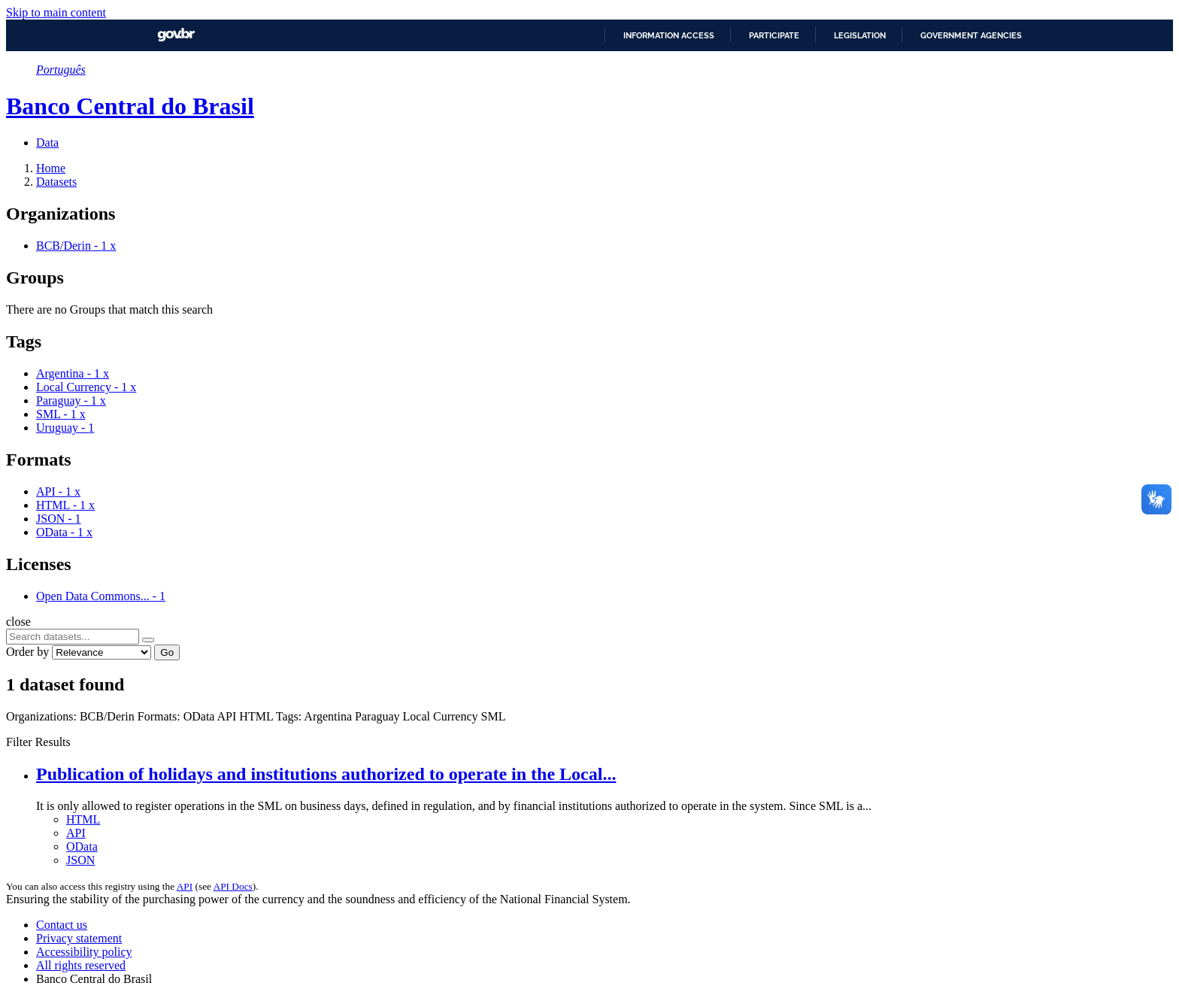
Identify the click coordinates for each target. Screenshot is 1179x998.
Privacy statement (79, 938)
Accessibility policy (84, 951)
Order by (27, 651)
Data (47, 142)
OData (82, 846)
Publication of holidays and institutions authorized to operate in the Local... (326, 774)
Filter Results (38, 742)
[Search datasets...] (72, 637)
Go (167, 652)
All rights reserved (81, 965)
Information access (668, 35)
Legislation (860, 35)
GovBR (176, 35)
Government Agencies (971, 35)
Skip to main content (56, 12)
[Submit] (148, 640)
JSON (80, 860)
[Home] (50, 168)
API (76, 833)
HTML (83, 819)
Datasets (56, 181)
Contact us (61, 924)
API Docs (233, 886)
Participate (774, 35)
